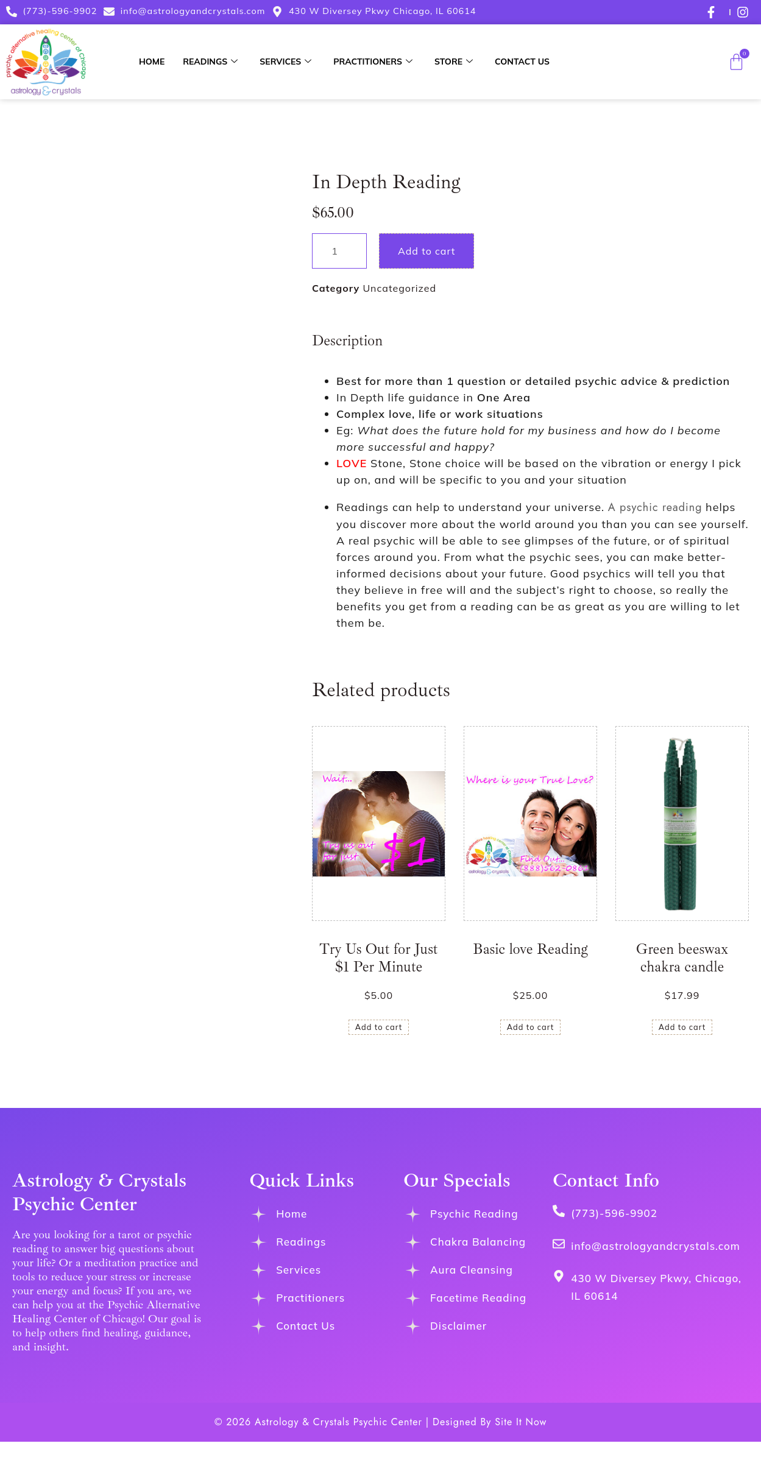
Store (453, 61)
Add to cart (426, 251)
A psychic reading (655, 507)
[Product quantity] (339, 251)
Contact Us (522, 61)
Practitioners (372, 61)
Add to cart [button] (379, 1027)
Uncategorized (399, 288)
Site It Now (521, 1422)
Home (152, 61)
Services (285, 61)
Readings (210, 61)
